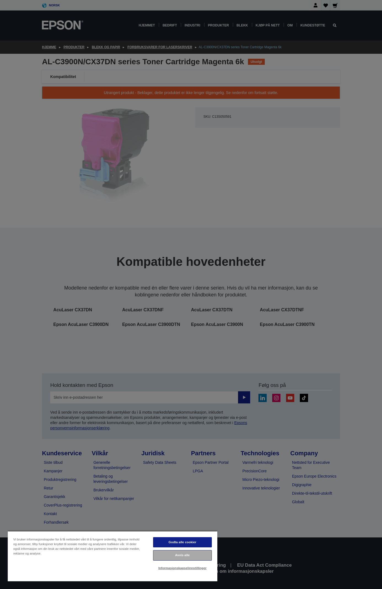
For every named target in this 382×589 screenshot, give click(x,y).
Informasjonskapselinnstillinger (182, 568)
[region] (112, 556)
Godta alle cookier (182, 542)
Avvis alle (182, 555)
